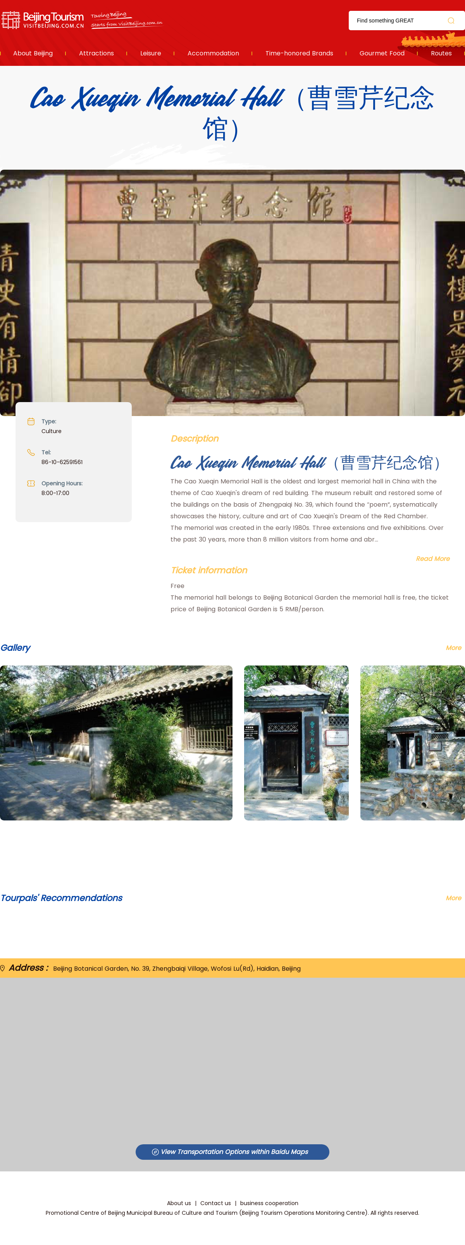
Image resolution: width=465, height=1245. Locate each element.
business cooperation (269, 1203)
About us (179, 1203)
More (453, 898)
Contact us (215, 1203)
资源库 (83, 20)
